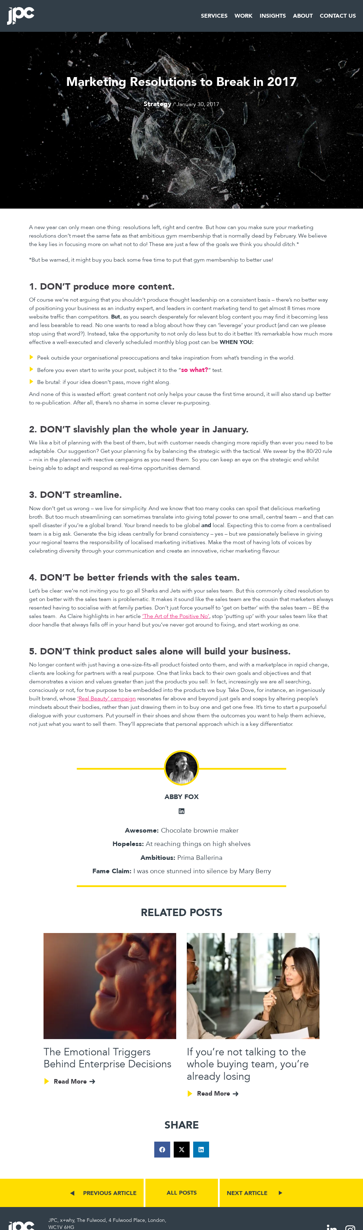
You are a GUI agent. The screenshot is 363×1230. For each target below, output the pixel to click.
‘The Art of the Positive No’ (175, 616)
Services (214, 16)
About (303, 16)
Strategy (158, 104)
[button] (162, 1150)
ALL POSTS (182, 1193)
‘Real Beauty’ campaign (106, 698)
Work (244, 16)
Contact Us (338, 16)
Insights (273, 16)
